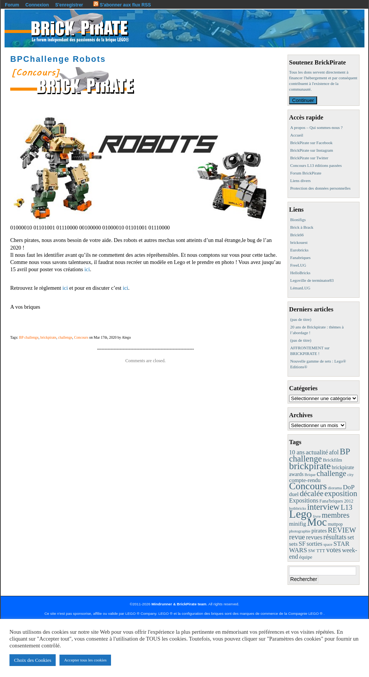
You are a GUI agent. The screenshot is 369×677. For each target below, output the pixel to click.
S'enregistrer (69, 5)
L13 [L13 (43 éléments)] (346, 507)
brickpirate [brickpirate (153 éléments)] (310, 465)
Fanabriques (300, 257)
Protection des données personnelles (320, 188)
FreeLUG (298, 265)
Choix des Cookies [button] (32, 660)
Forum (12, 5)
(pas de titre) (300, 319)
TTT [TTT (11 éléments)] (320, 550)
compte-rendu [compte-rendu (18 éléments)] (305, 480)
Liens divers (300, 180)
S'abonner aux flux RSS (122, 5)
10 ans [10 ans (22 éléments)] (297, 452)
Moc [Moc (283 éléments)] (317, 522)
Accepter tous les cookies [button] (85, 660)
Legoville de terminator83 (312, 280)
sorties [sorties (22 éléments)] (314, 543)
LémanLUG (300, 288)
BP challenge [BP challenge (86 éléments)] (319, 455)
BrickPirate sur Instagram (311, 150)
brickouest (299, 242)
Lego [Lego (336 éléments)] (300, 514)
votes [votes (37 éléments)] (333, 550)
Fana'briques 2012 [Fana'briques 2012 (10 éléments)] (336, 501)
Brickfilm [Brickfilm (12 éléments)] (332, 460)
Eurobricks (299, 250)
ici (86, 269)
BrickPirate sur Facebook (311, 142)
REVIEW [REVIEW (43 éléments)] (342, 530)
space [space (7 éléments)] (328, 544)
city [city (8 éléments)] (350, 474)
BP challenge (28, 337)
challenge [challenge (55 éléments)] (331, 473)
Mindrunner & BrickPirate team (179, 604)
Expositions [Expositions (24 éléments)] (303, 500)
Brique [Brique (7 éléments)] (310, 475)
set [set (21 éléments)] (350, 537)
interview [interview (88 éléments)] (323, 507)
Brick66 (296, 234)
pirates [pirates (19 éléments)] (319, 530)
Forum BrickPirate (305, 173)
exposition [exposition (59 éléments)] (340, 493)
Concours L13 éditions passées (316, 165)
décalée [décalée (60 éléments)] (311, 493)
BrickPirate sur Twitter (309, 158)
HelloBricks (300, 272)
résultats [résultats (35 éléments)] (335, 537)
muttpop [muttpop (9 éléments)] (335, 524)
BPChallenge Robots (58, 59)
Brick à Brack (301, 227)
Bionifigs (298, 219)
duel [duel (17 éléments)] (294, 494)
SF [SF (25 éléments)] (302, 543)
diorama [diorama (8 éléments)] (335, 487)
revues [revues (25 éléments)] (314, 537)
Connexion (37, 5)
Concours (81, 337)
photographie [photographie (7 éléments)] (299, 531)
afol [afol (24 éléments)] (334, 452)
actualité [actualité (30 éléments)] (317, 452)
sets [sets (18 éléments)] (293, 544)
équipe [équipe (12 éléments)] (305, 557)
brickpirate (48, 337)
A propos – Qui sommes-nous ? (316, 127)
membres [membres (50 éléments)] (335, 515)
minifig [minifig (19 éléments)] (297, 523)
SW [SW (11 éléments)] (311, 550)
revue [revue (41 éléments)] (297, 537)
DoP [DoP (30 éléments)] (349, 487)
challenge (65, 337)
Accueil (296, 135)
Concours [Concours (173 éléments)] (308, 486)
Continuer (303, 100)
